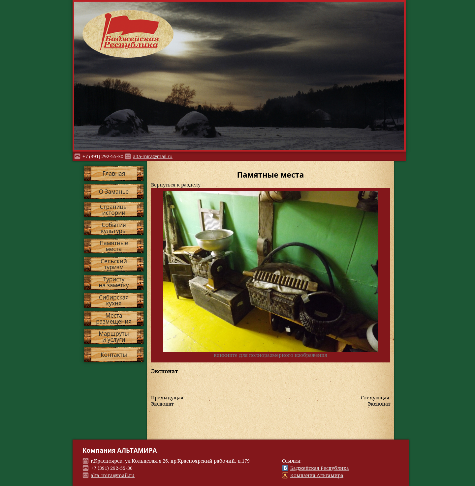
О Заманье (114, 191)
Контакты (114, 354)
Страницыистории (114, 209)
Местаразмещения (114, 318)
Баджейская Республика (319, 468)
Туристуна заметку (114, 282)
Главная (114, 173)
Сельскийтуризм (114, 264)
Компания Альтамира (316, 475)
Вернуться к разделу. (176, 185)
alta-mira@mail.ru (153, 156)
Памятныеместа (114, 245)
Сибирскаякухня (114, 300)
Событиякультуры (114, 227)
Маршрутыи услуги (114, 336)
